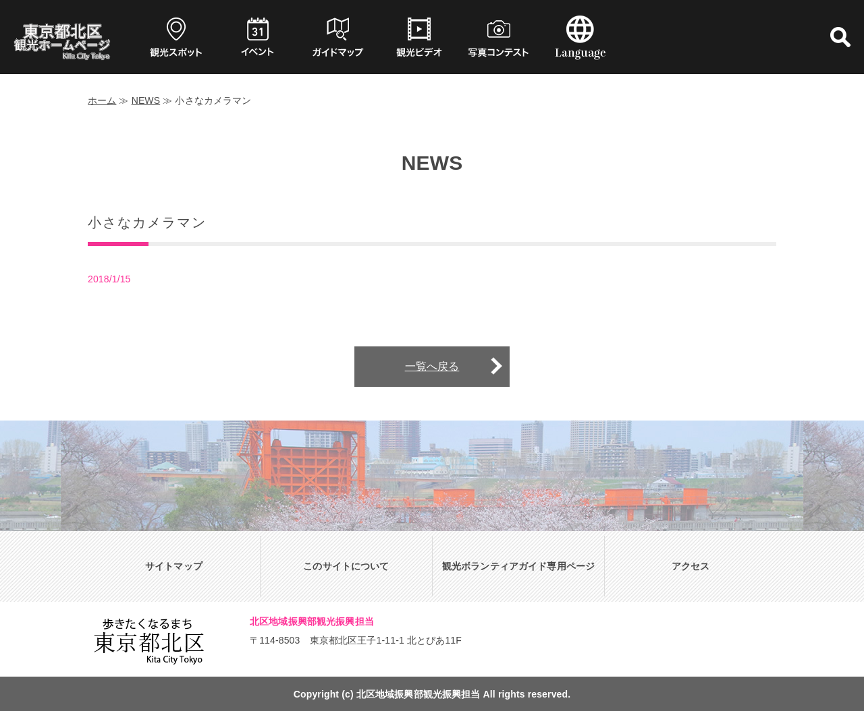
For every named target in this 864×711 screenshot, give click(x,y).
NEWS (146, 100)
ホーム (102, 100)
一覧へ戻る (432, 366)
